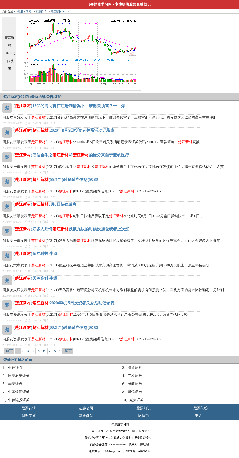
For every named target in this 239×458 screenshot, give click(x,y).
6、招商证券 (132, 384)
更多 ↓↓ (200, 416)
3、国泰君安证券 (16, 376)
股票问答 (200, 408)
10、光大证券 (133, 400)
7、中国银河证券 (16, 392)
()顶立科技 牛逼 (35, 253)
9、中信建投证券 (16, 400)
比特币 (143, 416)
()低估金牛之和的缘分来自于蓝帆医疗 (71, 155)
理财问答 (29, 416)
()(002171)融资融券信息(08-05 (55, 179)
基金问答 (86, 416)
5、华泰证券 (12, 384)
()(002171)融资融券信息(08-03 (55, 327)
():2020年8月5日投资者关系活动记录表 (63, 130)
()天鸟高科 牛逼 (35, 278)
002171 (9, 53)
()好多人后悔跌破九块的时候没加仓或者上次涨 (71, 229)
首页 (9, 351)
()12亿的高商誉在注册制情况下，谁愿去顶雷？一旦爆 (69, 106)
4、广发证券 (132, 376)
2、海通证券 (132, 367)
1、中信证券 (12, 367)
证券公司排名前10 (17, 360)
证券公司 (86, 408)
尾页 (68, 351)
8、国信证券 (132, 392)
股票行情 (41, 11)
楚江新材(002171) (61, 11)
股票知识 (143, 408)
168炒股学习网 (100, 4)
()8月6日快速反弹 (45, 204)
